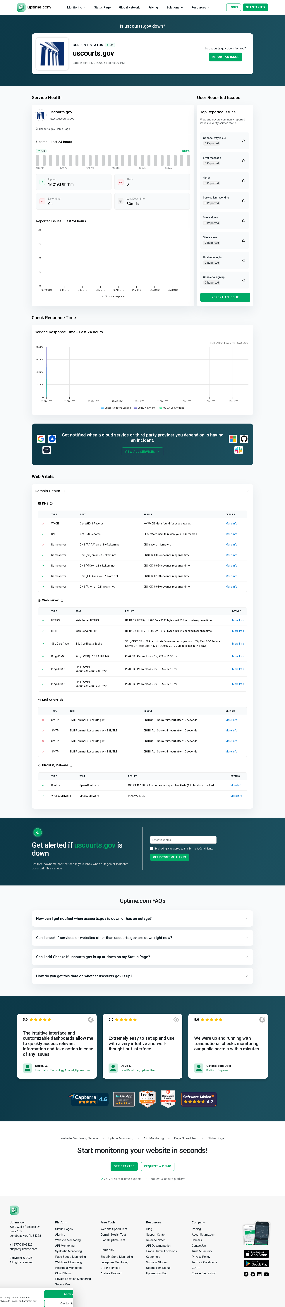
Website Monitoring (68, 1240)
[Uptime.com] (14, 1210)
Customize (91, 1291)
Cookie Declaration (204, 1273)
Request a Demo (157, 1166)
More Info (232, 523)
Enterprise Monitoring (114, 1262)
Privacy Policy (201, 1256)
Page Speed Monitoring (70, 1256)
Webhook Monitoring (68, 1262)
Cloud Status (63, 1273)
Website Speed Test (114, 1229)
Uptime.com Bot (156, 1273)
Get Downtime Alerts (169, 857)
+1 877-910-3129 (21, 1244)
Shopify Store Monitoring (117, 1256)
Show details (14, 1300)
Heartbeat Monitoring (69, 1268)
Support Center (156, 1234)
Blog (149, 1229)
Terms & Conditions (200, 848)
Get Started (124, 1166)
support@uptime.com (23, 1249)
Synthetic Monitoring (68, 1251)
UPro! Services (110, 1268)
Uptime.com (18, 1222)
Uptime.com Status (158, 1268)
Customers (153, 1256)
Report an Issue (225, 57)
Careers (197, 1240)
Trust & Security (202, 1251)
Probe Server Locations (161, 1251)
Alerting (60, 1234)
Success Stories (157, 1262)
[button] (142, 491)
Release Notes (156, 1240)
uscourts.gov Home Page (52, 129)
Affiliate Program (111, 1273)
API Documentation (158, 1245)
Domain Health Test (113, 1234)
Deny (90, 1300)
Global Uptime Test (113, 1240)
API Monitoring (65, 1245)
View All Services (142, 452)
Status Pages (64, 1229)
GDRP (196, 1268)
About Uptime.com (203, 1234)
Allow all (91, 1282)
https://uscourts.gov (61, 118)
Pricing (196, 1229)
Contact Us (199, 1245)
